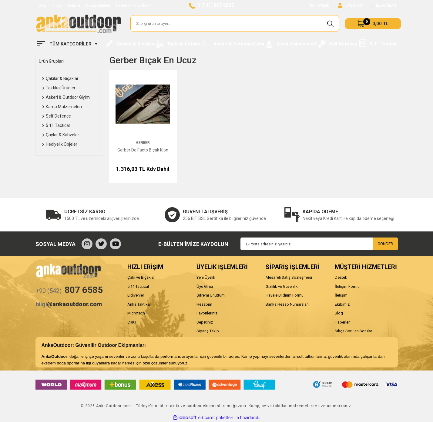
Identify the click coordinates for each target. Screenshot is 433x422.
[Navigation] (67, 44)
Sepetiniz (204, 322)
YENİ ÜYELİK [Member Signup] (319, 5)
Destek (341, 277)
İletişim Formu (347, 286)
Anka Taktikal (139, 304)
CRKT (132, 322)
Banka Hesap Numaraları (287, 304)
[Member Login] (350, 5)
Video (57, 5)
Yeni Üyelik (205, 277)
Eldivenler (135, 295)
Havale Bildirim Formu (285, 295)
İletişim (74, 5)
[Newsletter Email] (319, 244)
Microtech (136, 313)
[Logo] (78, 23)
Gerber (143, 143)
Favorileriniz (206, 313)
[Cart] (373, 23)
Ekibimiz (342, 304)
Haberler (342, 322)
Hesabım (204, 304)
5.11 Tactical (138, 286)
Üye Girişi (204, 286)
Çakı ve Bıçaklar (141, 277)
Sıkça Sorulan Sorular (353, 331)
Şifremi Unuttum (210, 295)
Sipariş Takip (207, 331)
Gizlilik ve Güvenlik (282, 286)
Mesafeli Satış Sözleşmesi (289, 277)
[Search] (234, 23)
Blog (42, 5)
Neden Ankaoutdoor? (133, 5)
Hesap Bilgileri (98, 5)
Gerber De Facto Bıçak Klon (142, 150)
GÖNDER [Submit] (385, 243)
